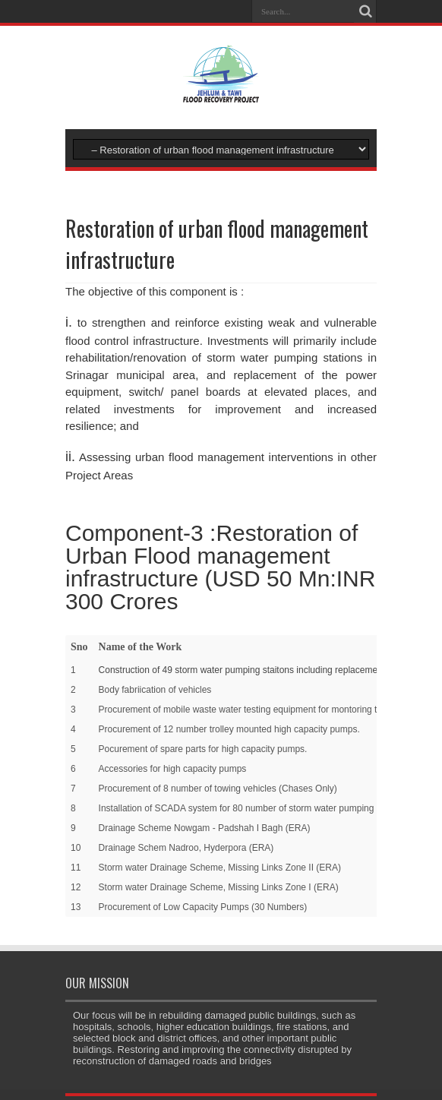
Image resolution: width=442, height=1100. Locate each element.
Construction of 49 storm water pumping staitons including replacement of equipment (269, 670)
